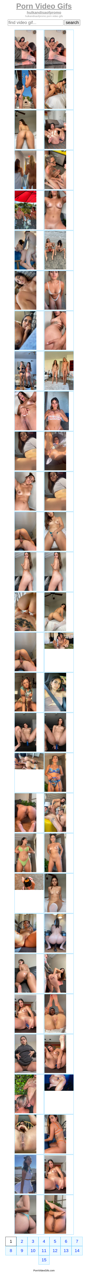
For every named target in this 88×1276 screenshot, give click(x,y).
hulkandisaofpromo (44, 12)
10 (33, 1250)
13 (66, 1250)
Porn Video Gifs (44, 6)
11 (44, 1250)
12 (55, 1250)
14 (77, 1250)
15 (44, 1259)
